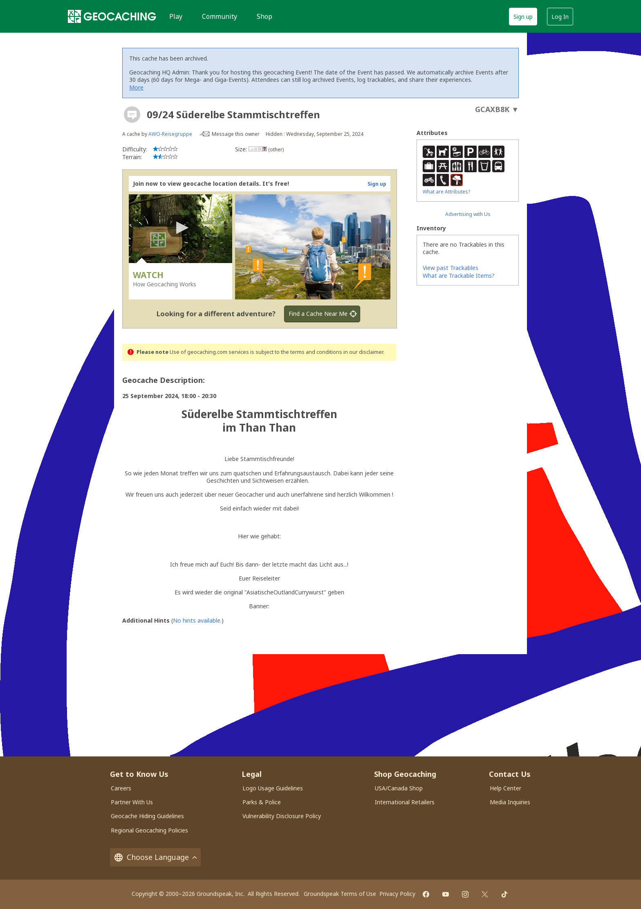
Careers (121, 788)
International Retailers (405, 802)
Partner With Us (132, 802)
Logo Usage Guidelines (272, 788)
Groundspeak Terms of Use (340, 894)
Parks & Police (261, 802)
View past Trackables (450, 268)
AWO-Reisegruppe (170, 133)
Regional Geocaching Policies (149, 830)
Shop (264, 16)
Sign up (523, 16)
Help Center (505, 788)
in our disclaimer (363, 352)
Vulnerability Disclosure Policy (281, 816)
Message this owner (236, 133)
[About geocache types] (132, 114)
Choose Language (155, 857)
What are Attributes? (446, 191)
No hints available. (197, 620)
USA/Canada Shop (399, 788)
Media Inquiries (510, 802)
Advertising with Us (468, 214)
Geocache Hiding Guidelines (147, 816)
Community (219, 16)
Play (175, 16)
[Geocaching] (112, 16)
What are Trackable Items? (459, 275)
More (136, 87)
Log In (560, 16)
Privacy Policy (397, 894)
